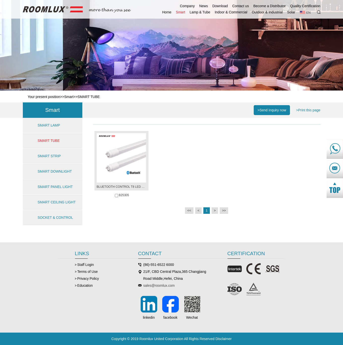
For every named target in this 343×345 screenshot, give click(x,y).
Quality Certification (305, 6)
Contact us (240, 6)
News (203, 6)
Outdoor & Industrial (267, 12)
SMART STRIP (49, 156)
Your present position (44, 97)
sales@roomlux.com (159, 285)
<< (189, 210)
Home (166, 12)
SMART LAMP (49, 125)
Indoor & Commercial (231, 12)
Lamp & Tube (199, 12)
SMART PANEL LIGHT (55, 187)
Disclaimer (224, 339)
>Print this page (308, 110)
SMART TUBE (89, 97)
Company (187, 6)
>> (224, 210)
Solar (291, 12)
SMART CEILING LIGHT (57, 202)
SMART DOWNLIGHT (55, 171)
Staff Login (85, 265)
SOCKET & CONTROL (55, 218)
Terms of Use (87, 272)
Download (220, 6)
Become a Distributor (269, 6)
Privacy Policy (88, 279)
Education (85, 285)
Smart (180, 12)
